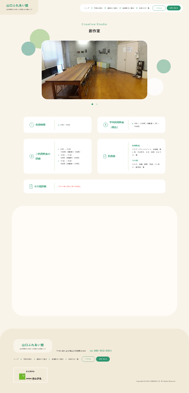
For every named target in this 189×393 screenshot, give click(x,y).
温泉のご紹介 (113, 8)
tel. (101, 350)
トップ (87, 8)
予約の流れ (98, 8)
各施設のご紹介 (128, 8)
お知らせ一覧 (144, 8)
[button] (92, 104)
